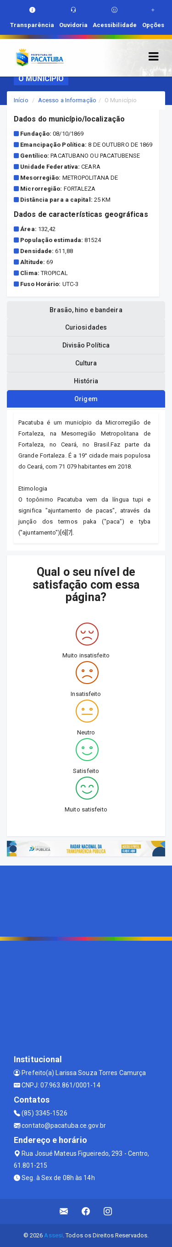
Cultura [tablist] (86, 363)
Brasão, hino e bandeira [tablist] (86, 310)
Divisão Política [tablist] (86, 345)
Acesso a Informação (67, 100)
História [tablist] (86, 381)
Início (21, 100)
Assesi (53, 1235)
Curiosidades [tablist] (86, 327)
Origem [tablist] (86, 399)
